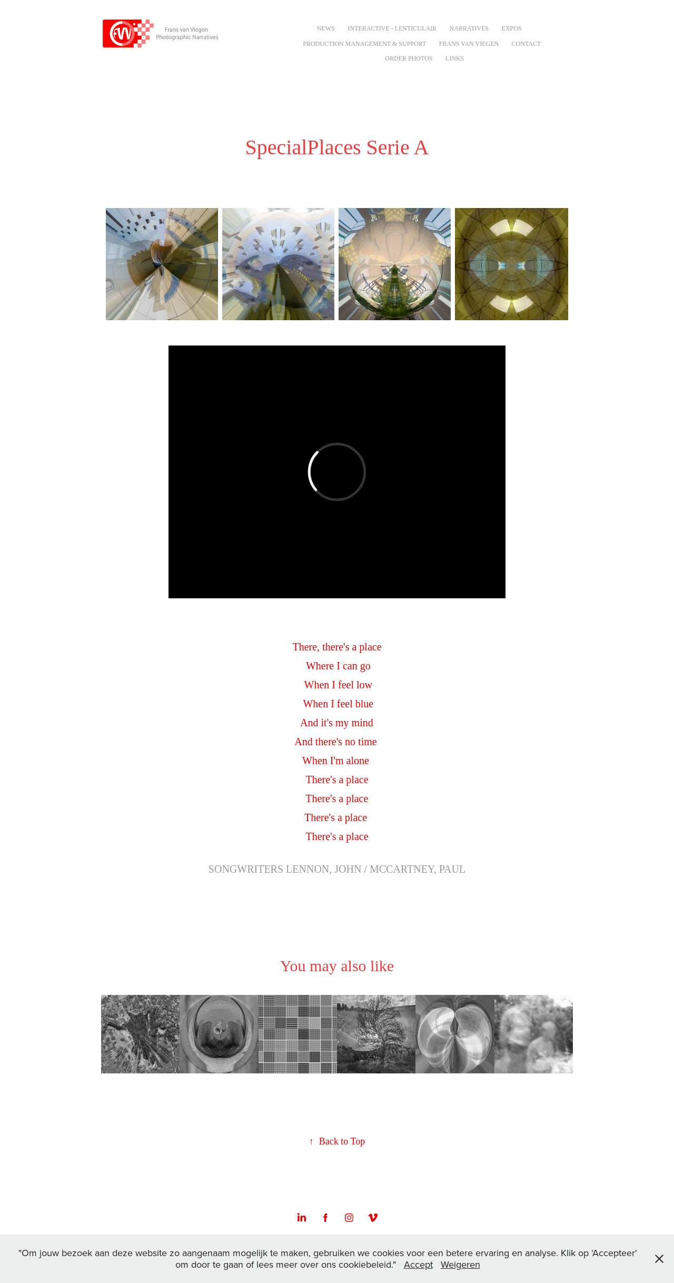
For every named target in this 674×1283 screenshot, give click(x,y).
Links (454, 58)
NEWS (326, 28)
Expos (512, 28)
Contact (526, 43)
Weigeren (460, 1264)
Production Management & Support (364, 43)
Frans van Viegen (469, 43)
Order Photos (408, 58)
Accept (418, 1264)
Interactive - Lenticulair (392, 28)
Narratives (469, 28)
